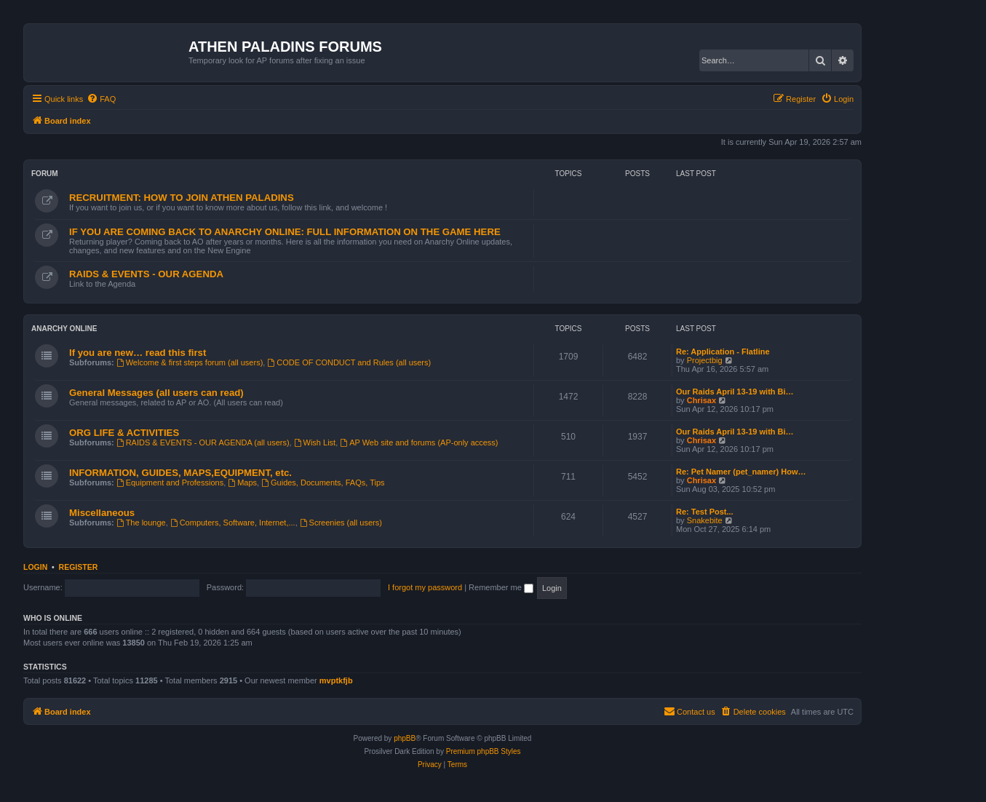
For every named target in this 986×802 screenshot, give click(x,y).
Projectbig (705, 360)
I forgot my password (425, 587)
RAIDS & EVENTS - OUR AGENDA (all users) (203, 442)
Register (78, 567)
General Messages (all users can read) (156, 392)
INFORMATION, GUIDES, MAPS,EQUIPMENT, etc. (180, 472)
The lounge (141, 522)
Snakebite (705, 520)
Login (35, 567)
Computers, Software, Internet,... (232, 522)
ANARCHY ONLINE (64, 329)
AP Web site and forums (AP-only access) (419, 442)
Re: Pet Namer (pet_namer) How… (741, 471)
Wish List (314, 442)
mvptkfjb (336, 680)
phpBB (405, 738)
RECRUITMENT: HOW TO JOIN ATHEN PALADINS (181, 197)
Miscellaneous (102, 512)
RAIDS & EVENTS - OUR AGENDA (146, 274)
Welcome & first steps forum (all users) (189, 362)
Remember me (501, 587)
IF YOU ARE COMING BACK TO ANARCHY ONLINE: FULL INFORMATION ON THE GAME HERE (285, 231)
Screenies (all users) (341, 522)
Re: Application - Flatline (723, 351)
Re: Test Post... (704, 511)
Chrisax (701, 400)
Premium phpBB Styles (483, 751)
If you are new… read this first (137, 352)
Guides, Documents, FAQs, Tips (322, 482)
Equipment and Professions (169, 482)
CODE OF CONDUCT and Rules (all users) (349, 362)
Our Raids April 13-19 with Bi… (735, 391)
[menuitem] (101, 99)
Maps (242, 482)
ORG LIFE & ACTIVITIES (124, 432)
